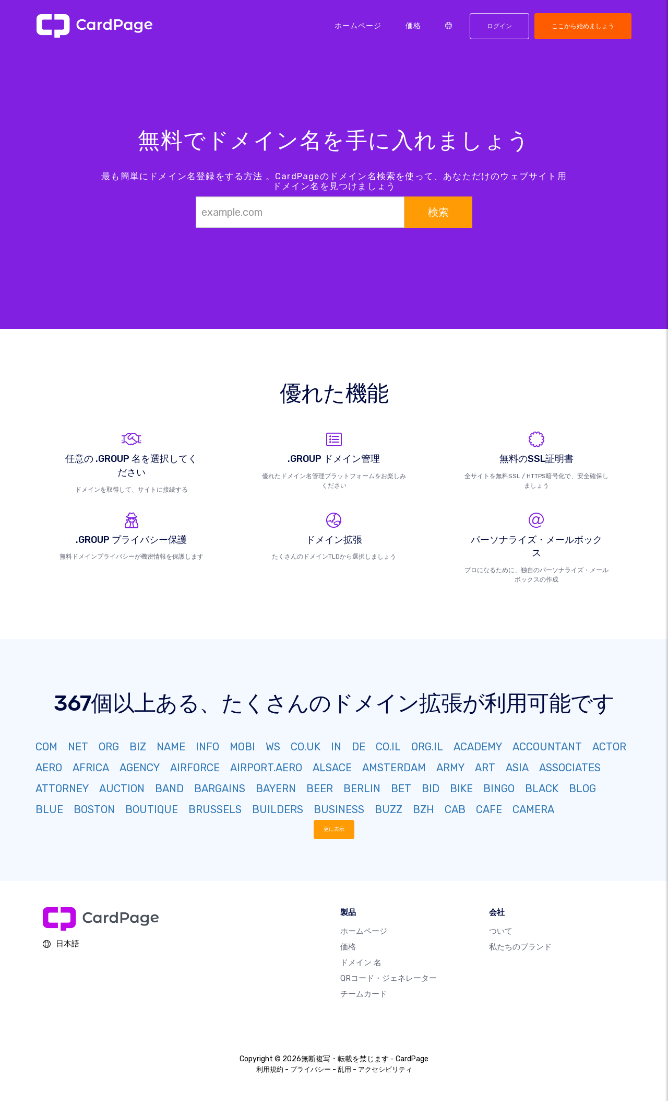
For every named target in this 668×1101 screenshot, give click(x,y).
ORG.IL (427, 746)
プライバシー (310, 1069)
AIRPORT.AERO (266, 767)
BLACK (541, 788)
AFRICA (91, 767)
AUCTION (122, 788)
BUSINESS (339, 809)
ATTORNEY (62, 788)
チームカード (363, 994)
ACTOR (609, 746)
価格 (413, 25)
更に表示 (334, 829)
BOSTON (94, 809)
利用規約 (269, 1069)
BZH (423, 809)
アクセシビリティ (385, 1069)
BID (430, 788)
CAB (455, 809)
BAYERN (276, 788)
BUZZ (388, 809)
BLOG (582, 788)
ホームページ (358, 25)
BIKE (461, 788)
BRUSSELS (215, 809)
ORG (109, 746)
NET (78, 746)
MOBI (242, 746)
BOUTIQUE (151, 809)
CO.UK (305, 746)
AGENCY (140, 767)
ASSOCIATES (570, 767)
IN (336, 746)
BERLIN (361, 788)
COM (46, 746)
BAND (169, 788)
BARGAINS (219, 788)
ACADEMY (478, 746)
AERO (48, 767)
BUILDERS (277, 809)
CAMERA (533, 809)
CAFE (489, 809)
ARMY (450, 767)
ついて (500, 931)
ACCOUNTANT (547, 746)
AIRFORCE (195, 767)
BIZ (137, 746)
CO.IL (388, 746)
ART (485, 767)
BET (401, 788)
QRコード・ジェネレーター (388, 978)
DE (358, 746)
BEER (319, 788)
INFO (207, 746)
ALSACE (332, 767)
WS (273, 746)
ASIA (517, 767)
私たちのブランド (520, 947)
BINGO (499, 788)
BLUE (49, 809)
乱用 (344, 1069)
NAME (171, 746)
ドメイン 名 (360, 962)
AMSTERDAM (394, 767)
